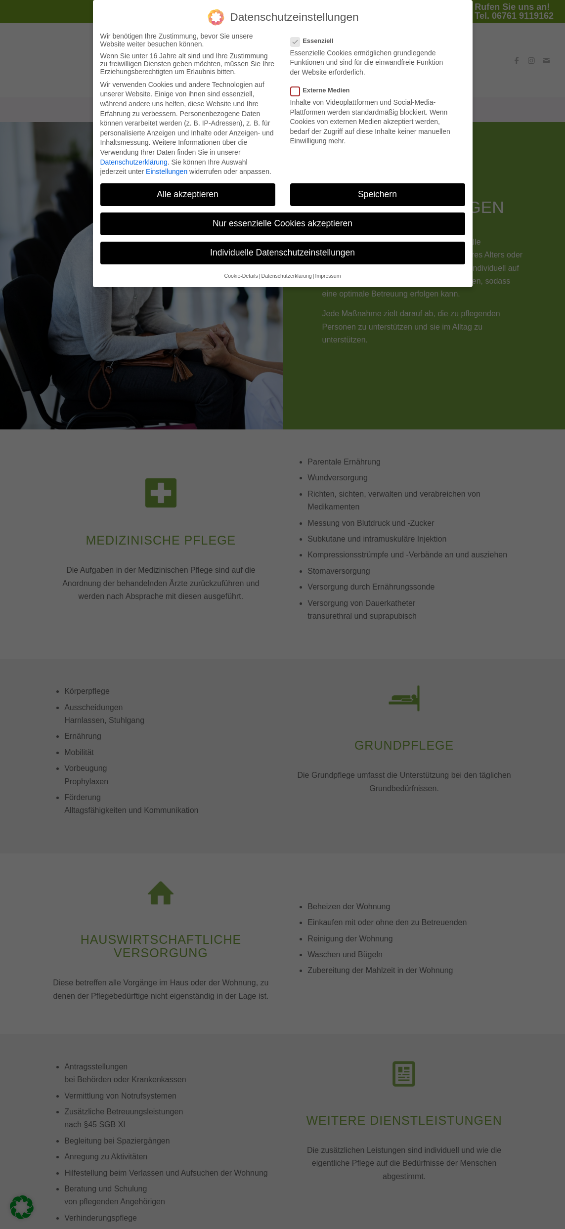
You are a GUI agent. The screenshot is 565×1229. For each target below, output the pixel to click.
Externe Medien (324, 84)
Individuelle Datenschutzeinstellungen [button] (282, 247)
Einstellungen (166, 166)
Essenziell (316, 35)
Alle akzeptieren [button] (187, 188)
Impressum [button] (328, 270)
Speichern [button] (377, 188)
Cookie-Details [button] (241, 270)
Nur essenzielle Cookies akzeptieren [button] (282, 218)
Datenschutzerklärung (134, 156)
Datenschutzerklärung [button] (286, 270)
